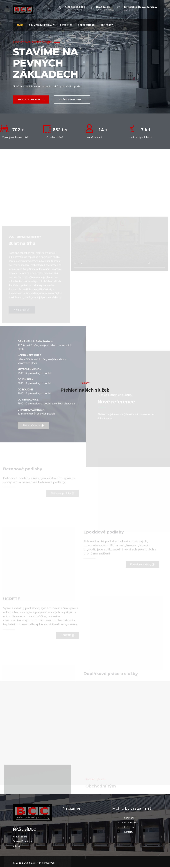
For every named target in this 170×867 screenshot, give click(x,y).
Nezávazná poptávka (72, 99)
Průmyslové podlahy (41, 24)
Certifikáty (129, 817)
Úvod (20, 24)
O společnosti (86, 24)
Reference (66, 24)
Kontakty (107, 24)
